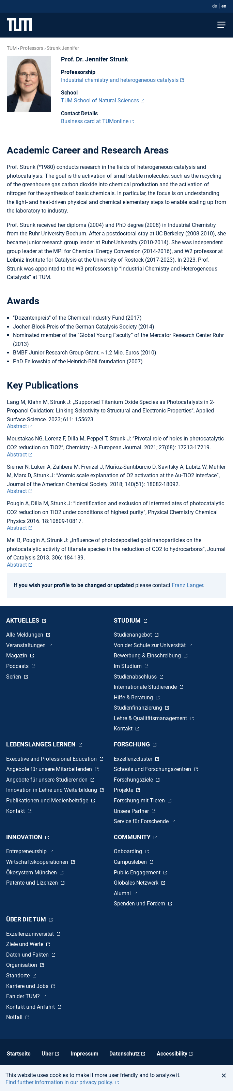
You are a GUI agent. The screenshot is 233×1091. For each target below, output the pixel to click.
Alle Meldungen (25, 634)
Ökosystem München (32, 872)
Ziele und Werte (25, 944)
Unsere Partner (132, 811)
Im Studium (128, 666)
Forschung (132, 744)
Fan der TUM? (23, 996)
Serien (14, 676)
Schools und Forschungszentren (153, 769)
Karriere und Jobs (28, 986)
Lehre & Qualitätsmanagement (151, 718)
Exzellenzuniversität (30, 934)
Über (47, 1053)
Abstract (17, 426)
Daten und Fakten (28, 954)
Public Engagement (138, 872)
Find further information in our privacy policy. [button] (59, 1082)
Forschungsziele (134, 779)
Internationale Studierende (146, 687)
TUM (12, 48)
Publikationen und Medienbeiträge (48, 800)
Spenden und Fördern (140, 903)
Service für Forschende (142, 821)
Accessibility (172, 1053)
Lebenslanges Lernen (41, 744)
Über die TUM (26, 919)
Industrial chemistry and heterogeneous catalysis (119, 80)
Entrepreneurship (27, 851)
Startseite (19, 1053)
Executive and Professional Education (52, 759)
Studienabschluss (136, 676)
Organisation (22, 965)
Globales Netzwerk (137, 882)
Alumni (123, 893)
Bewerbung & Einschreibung (148, 655)
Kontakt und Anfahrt (31, 1007)
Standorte (18, 975)
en (223, 6)
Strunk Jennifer (63, 48)
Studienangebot (133, 634)
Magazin (17, 655)
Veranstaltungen (26, 645)
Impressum (84, 1053)
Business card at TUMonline (94, 121)
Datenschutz (124, 1053)
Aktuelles (23, 620)
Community (133, 837)
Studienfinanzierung (139, 707)
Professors (31, 48)
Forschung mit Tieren (140, 800)
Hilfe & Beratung (134, 697)
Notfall (15, 1017)
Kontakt (124, 728)
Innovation (25, 837)
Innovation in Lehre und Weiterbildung (52, 790)
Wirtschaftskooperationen (37, 862)
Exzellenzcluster (134, 759)
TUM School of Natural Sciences (100, 100)
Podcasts (18, 666)
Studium (128, 620)
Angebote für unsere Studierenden (47, 779)
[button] (225, 1075)
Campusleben (131, 862)
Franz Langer (187, 585)
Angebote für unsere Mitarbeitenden (49, 769)
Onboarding (128, 851)
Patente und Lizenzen (32, 882)
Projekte (124, 790)
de (214, 6)
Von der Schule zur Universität (150, 645)
